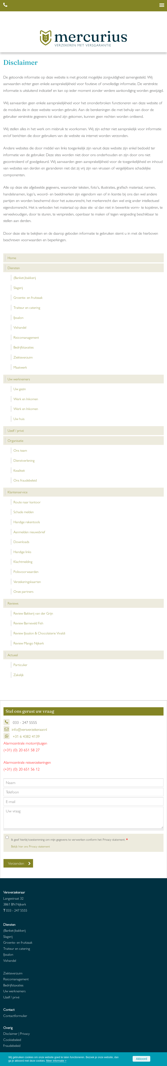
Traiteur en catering (16, 948)
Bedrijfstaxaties (13, 984)
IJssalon (8, 954)
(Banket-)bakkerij (14, 930)
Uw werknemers (14, 990)
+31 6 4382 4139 (26, 736)
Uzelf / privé (11, 996)
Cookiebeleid (12, 1039)
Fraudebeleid (11, 1045)
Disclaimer (10, 1033)
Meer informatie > (56, 1060)
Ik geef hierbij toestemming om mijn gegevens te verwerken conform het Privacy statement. (69, 839)
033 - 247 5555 (16, 910)
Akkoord (141, 1059)
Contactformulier (15, 1015)
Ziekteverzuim (12, 972)
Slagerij (8, 936)
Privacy (25, 1033)
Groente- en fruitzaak (17, 942)
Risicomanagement (16, 978)
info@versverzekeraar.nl (29, 729)
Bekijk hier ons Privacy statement (30, 846)
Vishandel (9, 960)
